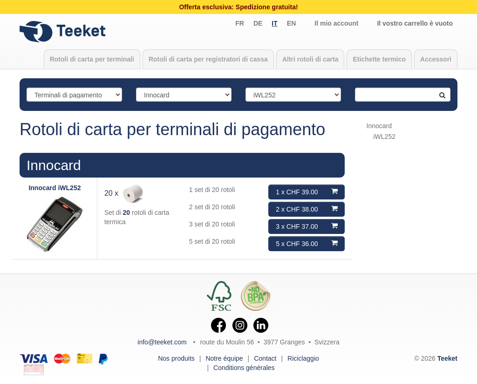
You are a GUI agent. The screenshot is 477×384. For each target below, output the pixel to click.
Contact (265, 358)
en (291, 23)
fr (239, 23)
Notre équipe (224, 358)
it (274, 23)
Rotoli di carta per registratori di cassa (208, 59)
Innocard (54, 165)
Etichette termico (379, 59)
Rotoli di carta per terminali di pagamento (172, 129)
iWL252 (384, 136)
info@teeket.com (161, 342)
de (257, 23)
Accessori (435, 59)
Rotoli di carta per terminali (92, 59)
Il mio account (336, 23)
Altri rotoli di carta (310, 59)
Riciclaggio (303, 358)
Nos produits (176, 358)
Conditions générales (244, 367)
